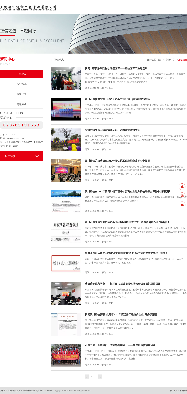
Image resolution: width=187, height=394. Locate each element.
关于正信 (90, 7)
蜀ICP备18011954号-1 (44, 390)
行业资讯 (22, 84)
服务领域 (136, 7)
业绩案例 (159, 7)
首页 (160, 60)
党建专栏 (22, 104)
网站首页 (67, 7)
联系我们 (182, 7)
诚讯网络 (183, 390)
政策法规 (22, 94)
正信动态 (22, 74)
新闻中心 (113, 7)
